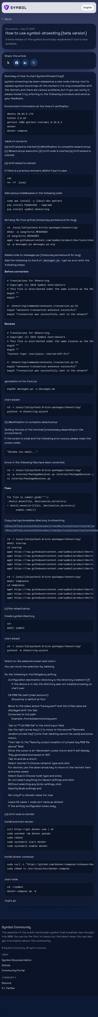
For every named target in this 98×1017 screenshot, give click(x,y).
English (88, 7)
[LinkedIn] (25, 62)
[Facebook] (16, 62)
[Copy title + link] (33, 62)
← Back (7, 19)
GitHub (6, 965)
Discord (6, 983)
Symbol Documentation (16, 960)
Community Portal (13, 970)
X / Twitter (8, 988)
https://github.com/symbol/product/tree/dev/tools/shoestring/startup (50, 526)
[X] (8, 62)
